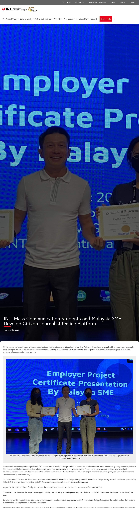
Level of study (26, 18)
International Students (99, 2)
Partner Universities (43, 18)
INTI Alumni (66, 2)
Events (122, 2)
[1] (35, 352)
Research (94, 18)
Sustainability (82, 18)
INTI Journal (79, 2)
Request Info (106, 19)
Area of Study (12, 18)
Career (132, 2)
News (113, 2)
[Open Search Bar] (113, 19)
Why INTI (58, 18)
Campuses (69, 18)
